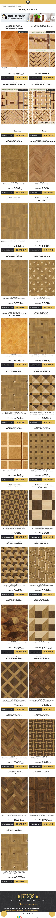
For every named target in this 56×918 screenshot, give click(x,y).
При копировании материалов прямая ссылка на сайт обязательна (21, 910)
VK (19, 896)
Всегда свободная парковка (29, 904)
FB (23, 896)
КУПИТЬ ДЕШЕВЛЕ (7, 78)
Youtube (37, 896)
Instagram (32, 896)
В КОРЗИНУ (21, 78)
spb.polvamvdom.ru (28, 2)
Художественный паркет (14, 6)
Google (28, 896)
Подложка (47, 122)
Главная (4, 6)
